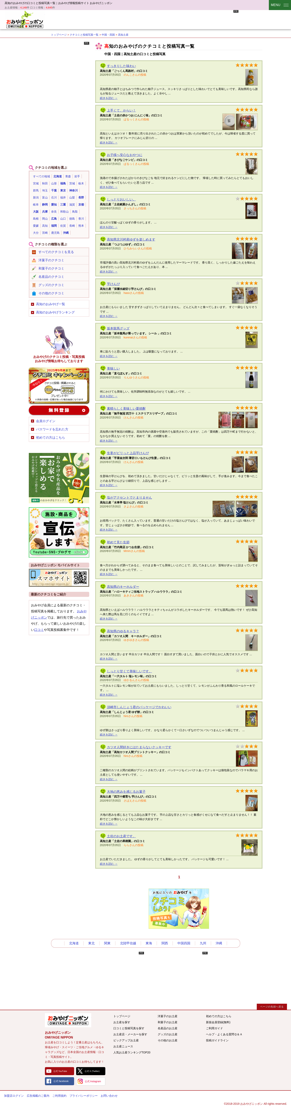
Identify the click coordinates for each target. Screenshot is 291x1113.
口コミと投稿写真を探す (128, 1028)
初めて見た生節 (118, 542)
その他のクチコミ (51, 293)
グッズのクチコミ (51, 285)
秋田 (45, 183)
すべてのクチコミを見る (56, 252)
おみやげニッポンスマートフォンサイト (59, 578)
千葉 (54, 190)
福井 (63, 197)
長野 (81, 197)
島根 (36, 218)
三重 (63, 204)
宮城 (36, 183)
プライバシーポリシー (83, 1095)
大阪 (36, 211)
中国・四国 (108, 34)
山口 (63, 218)
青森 (68, 176)
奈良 (54, 211)
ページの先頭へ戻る (272, 1006)
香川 (81, 218)
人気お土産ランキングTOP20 (131, 1052)
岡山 (45, 218)
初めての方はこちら (50, 437)
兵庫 (45, 211)
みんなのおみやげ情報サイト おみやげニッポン (68, 1020)
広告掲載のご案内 (38, 1095)
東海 (149, 943)
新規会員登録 (59, 410)
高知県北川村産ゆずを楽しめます (131, 239)
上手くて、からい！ (121, 110)
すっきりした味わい (121, 66)
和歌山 (64, 211)
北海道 (57, 176)
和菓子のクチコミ (51, 268)
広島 (54, 218)
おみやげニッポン (25, 19)
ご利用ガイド (214, 1028)
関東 (107, 943)
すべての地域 (41, 176)
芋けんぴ (113, 284)
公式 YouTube (60, 1071)
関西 (165, 943)
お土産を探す (121, 1022)
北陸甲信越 (128, 943)
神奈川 (73, 190)
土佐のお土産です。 (121, 836)
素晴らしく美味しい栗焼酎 (126, 408)
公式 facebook (61, 1081)
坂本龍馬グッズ (118, 328)
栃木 (81, 183)
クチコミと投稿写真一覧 (84, 34)
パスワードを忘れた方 (52, 429)
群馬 (36, 190)
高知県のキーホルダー (123, 586)
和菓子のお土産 (167, 1022)
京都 (81, 204)
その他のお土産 (167, 1040)
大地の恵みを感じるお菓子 (126, 791)
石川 (54, 197)
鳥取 (75, 211)
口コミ (39, 629)
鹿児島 (55, 232)
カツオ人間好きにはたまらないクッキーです (139, 747)
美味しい (113, 368)
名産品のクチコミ (51, 276)
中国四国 (183, 943)
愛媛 (36, 225)
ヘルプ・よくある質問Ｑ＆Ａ (224, 1034)
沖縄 (66, 232)
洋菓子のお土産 (167, 1016)
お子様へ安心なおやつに (124, 155)
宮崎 (45, 232)
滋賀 (72, 204)
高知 (45, 225)
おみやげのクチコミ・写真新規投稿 (59, 385)
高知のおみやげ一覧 (50, 304)
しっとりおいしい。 (121, 199)
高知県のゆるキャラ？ (123, 631)
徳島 (72, 218)
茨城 (72, 183)
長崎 (72, 225)
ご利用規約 (59, 1095)
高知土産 (123, 34)
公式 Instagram (93, 1081)
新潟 (36, 197)
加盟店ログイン (14, 1095)
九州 (203, 943)
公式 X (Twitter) (92, 1071)
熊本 (81, 225)
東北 (91, 943)
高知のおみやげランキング (55, 312)
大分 (36, 232)
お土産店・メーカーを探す (130, 1034)
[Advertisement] (165, 19)
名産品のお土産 (167, 1028)
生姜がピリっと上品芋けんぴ (128, 453)
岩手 (77, 176)
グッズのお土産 (167, 1034)
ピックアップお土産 (126, 1040)
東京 (63, 190)
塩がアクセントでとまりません (129, 497)
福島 (63, 183)
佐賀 (63, 225)
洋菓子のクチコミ (51, 260)
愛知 (54, 204)
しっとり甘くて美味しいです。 (129, 671)
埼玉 (45, 190)
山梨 (72, 197)
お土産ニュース (123, 1046)
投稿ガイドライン (217, 1040)
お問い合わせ (109, 1095)
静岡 (45, 204)
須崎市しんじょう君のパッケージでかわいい (139, 707)
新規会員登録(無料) (218, 1022)
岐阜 (36, 204)
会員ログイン (45, 421)
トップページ (59, 34)
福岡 (54, 225)
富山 (45, 197)
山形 (54, 183)
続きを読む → (109, 98)
